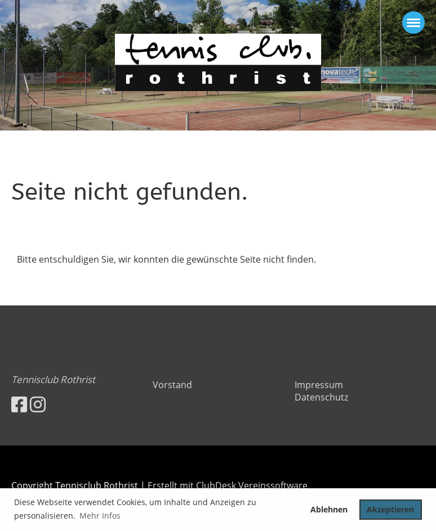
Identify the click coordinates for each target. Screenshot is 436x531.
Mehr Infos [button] (100, 515)
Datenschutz (321, 397)
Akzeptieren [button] (390, 509)
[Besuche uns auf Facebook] (19, 404)
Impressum (319, 385)
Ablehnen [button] (329, 509)
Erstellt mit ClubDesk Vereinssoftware (228, 485)
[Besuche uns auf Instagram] (38, 404)
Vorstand (172, 385)
